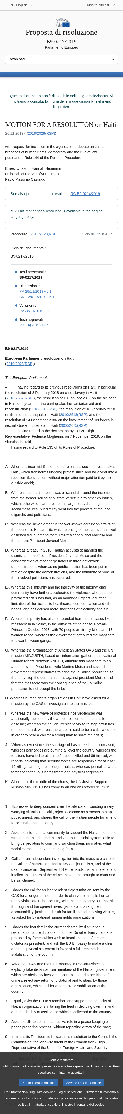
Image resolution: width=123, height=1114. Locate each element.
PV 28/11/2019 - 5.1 (35, 291)
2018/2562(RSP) (20, 398)
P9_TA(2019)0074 (34, 325)
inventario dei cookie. (89, 1110)
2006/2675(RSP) (73, 425)
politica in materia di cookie (38, 1110)
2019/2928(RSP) (41, 133)
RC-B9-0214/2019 (85, 194)
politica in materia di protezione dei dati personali (67, 1104)
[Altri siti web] (101, 5)
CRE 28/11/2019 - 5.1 (36, 297)
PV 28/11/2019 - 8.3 (35, 311)
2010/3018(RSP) (43, 409)
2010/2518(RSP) (73, 414)
